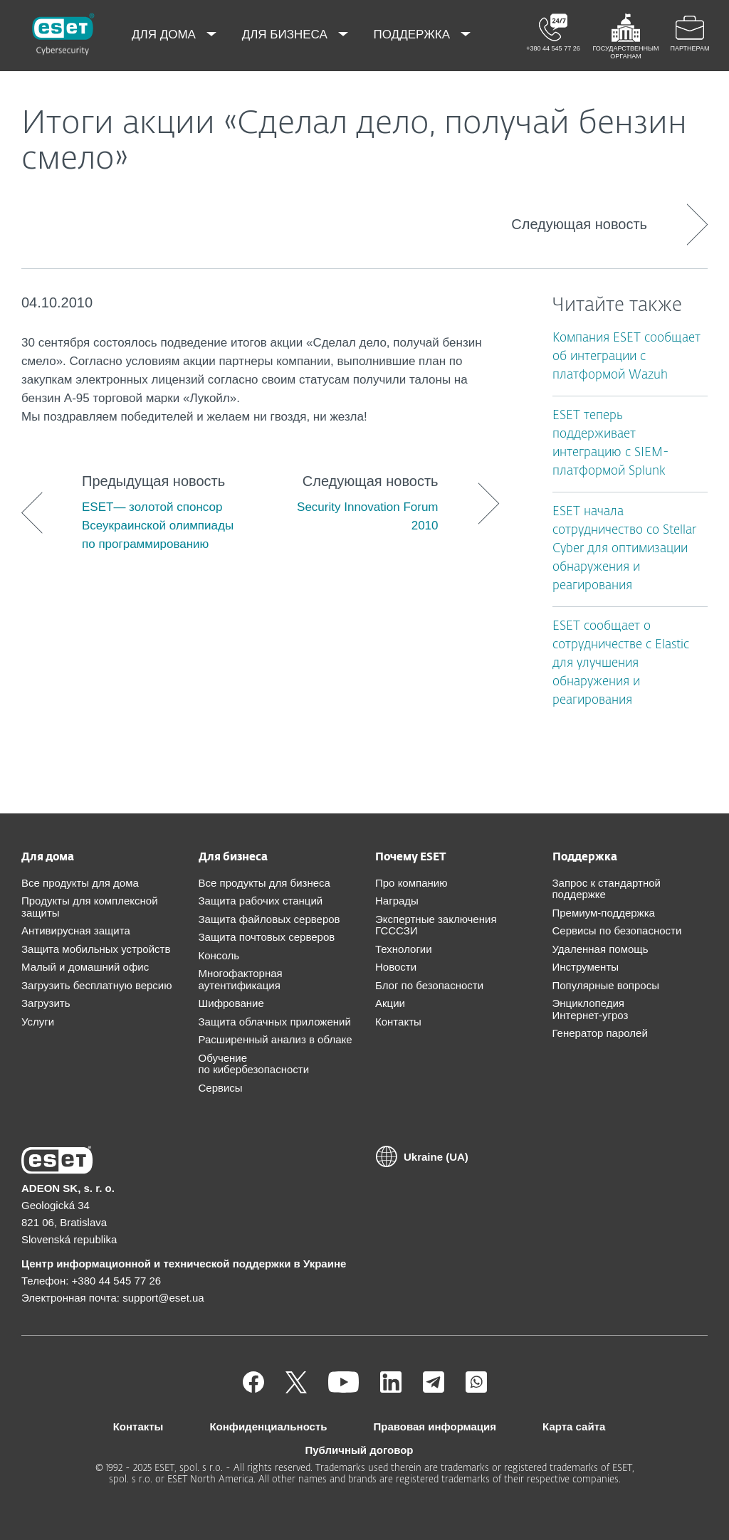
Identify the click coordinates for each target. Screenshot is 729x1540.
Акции (390, 1003)
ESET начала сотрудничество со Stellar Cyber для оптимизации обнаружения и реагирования (624, 549)
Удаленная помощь (600, 949)
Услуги (37, 1022)
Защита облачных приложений (275, 1022)
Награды (397, 901)
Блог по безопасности (429, 985)
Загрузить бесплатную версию (96, 985)
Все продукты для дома (80, 883)
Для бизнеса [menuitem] (286, 34)
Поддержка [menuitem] (413, 34)
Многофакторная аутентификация (241, 979)
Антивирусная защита (75, 930)
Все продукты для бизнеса (264, 883)
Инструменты (585, 967)
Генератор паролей (600, 1033)
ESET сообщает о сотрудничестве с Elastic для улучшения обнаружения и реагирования (620, 664)
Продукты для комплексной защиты (89, 907)
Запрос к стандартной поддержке (606, 889)
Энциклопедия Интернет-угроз (590, 1009)
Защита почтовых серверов (267, 937)
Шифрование (231, 1003)
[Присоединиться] (476, 1389)
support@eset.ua (163, 1298)
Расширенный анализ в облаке (275, 1039)
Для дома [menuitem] (165, 34)
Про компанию (411, 883)
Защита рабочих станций (261, 901)
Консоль (219, 955)
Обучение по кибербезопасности (254, 1064)
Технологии (403, 949)
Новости (395, 967)
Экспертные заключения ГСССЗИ (436, 925)
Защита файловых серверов (269, 919)
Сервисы (221, 1088)
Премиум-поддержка (603, 913)
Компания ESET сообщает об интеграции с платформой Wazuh (626, 356)
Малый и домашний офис (85, 967)
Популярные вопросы (605, 985)
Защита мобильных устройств (95, 949)
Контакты (398, 1022)
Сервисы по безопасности (617, 930)
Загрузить (45, 1003)
